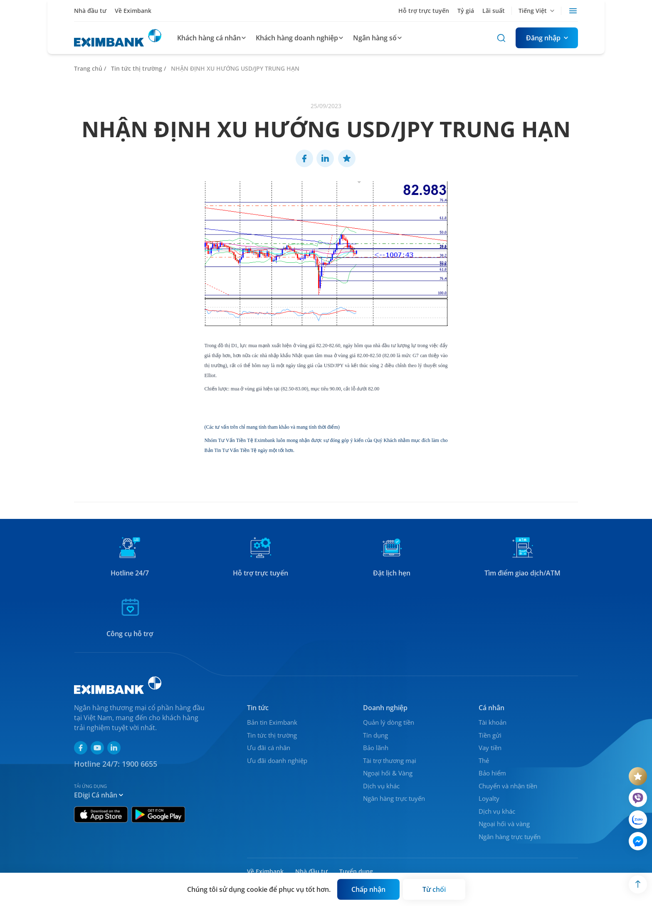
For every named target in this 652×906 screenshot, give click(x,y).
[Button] (547, 37)
